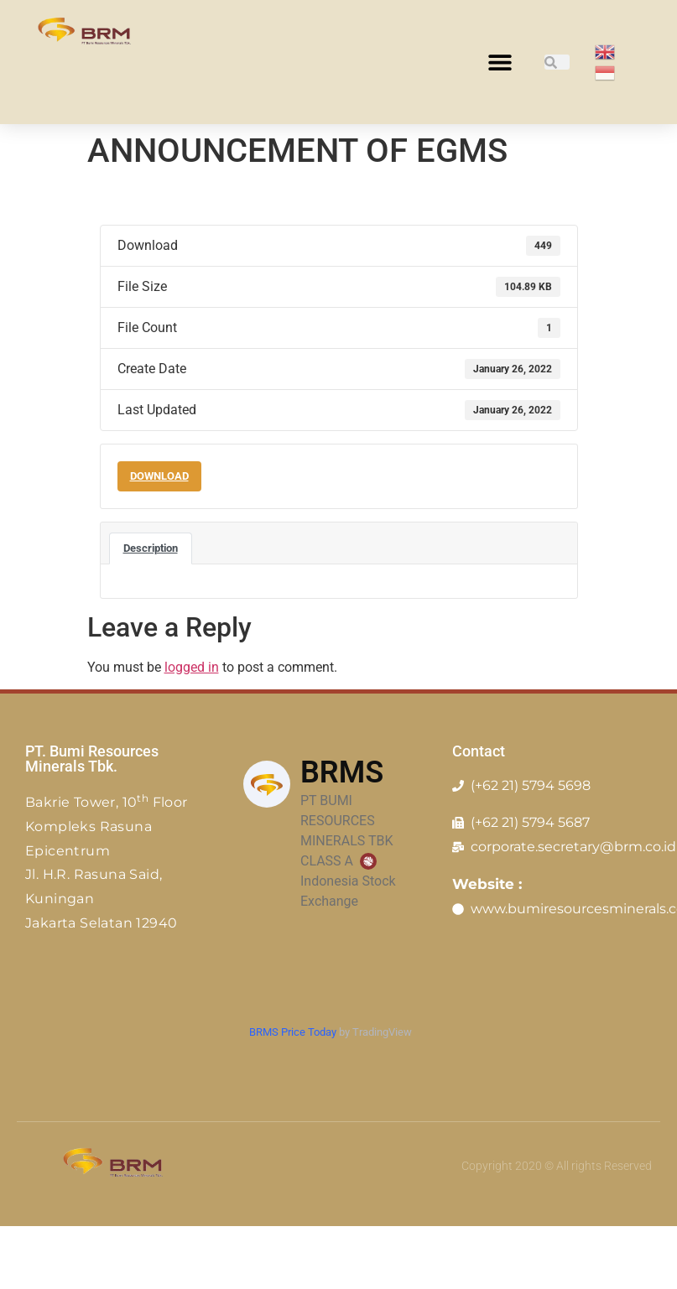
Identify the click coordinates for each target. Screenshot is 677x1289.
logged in (191, 667)
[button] (500, 62)
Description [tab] (150, 548)
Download (159, 476)
